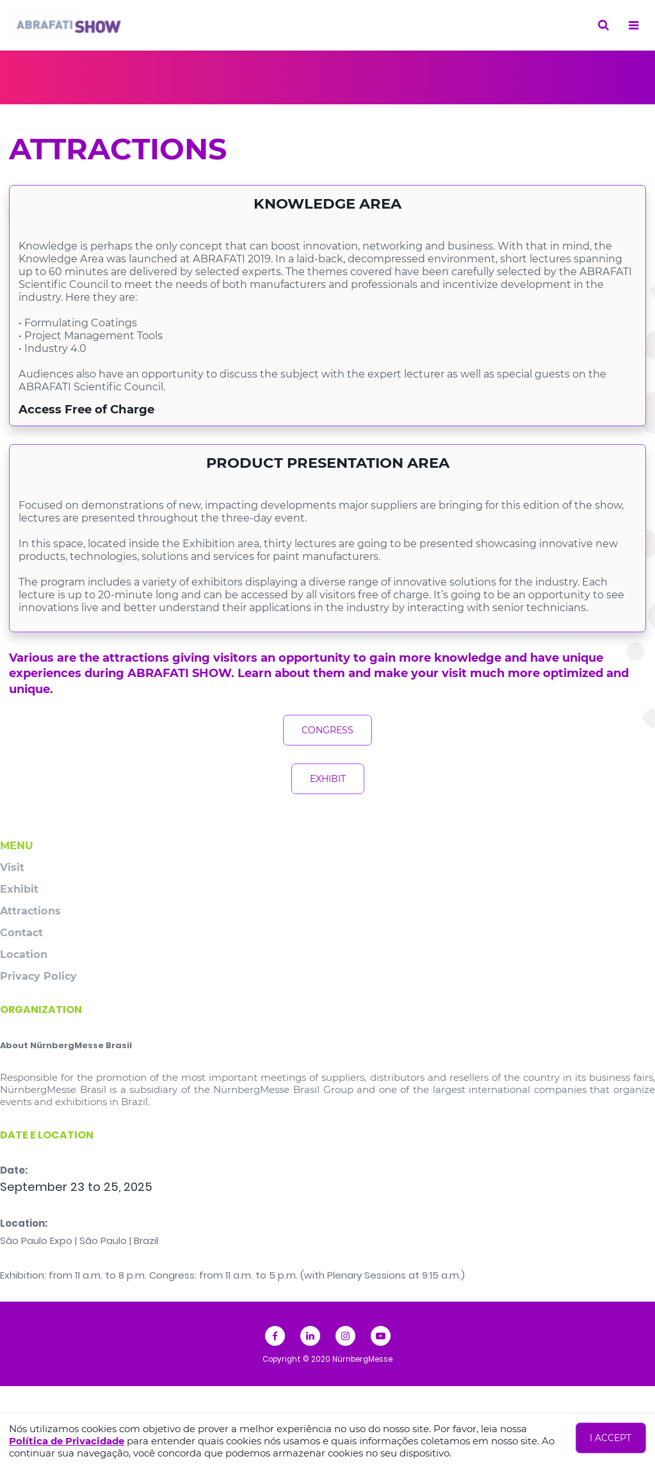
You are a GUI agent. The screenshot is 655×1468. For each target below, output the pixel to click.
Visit (12, 867)
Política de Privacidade (66, 1441)
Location (23, 954)
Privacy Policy (38, 975)
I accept (610, 1438)
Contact (21, 932)
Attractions (30, 910)
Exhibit (19, 888)
